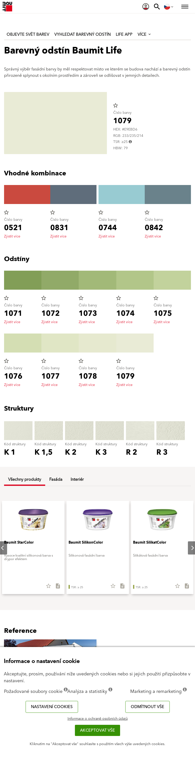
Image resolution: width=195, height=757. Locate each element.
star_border (115, 105)
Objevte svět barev (28, 34)
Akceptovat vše (97, 730)
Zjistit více (12, 236)
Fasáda (55, 479)
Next (188, 548)
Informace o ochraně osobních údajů (98, 719)
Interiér (77, 479)
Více (145, 34)
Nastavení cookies (52, 706)
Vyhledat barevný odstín (82, 34)
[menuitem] (146, 6)
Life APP (124, 34)
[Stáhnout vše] (56, 587)
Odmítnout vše (147, 706)
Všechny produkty (24, 479)
